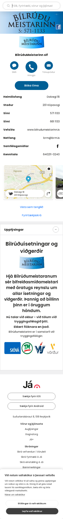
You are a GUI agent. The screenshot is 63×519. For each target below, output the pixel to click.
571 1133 (55, 113)
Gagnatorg (31, 434)
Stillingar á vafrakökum (32, 503)
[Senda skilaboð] (14, 65)
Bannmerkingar (31, 467)
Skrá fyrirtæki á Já (31, 457)
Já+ (31, 439)
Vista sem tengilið (31, 207)
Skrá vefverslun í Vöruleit (31, 451)
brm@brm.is (51, 138)
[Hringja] (31, 67)
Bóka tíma (31, 85)
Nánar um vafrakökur (15, 494)
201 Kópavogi (51, 105)
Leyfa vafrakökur (32, 511)
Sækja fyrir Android (32, 406)
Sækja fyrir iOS (32, 396)
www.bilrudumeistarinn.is (43, 130)
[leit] (31, 5)
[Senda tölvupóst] (49, 65)
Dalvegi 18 (53, 97)
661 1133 (55, 121)
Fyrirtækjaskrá (31, 215)
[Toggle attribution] (49, 169)
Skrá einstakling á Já (31, 462)
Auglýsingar (31, 429)
